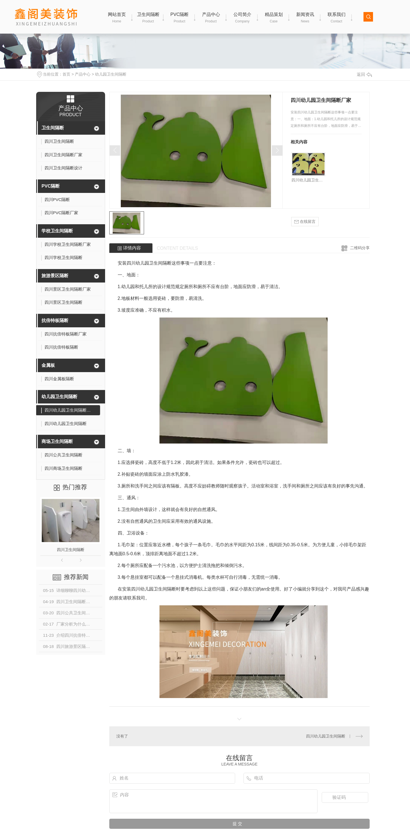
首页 (66, 74)
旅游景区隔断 (54, 275)
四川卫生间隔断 (70, 549)
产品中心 (211, 18)
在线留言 (305, 221)
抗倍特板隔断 (54, 320)
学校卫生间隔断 (57, 230)
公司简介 (242, 18)
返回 (364, 74)
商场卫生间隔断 (57, 441)
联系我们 (336, 18)
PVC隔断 (179, 18)
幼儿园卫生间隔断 (110, 74)
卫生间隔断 (148, 18)
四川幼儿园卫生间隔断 (308, 180)
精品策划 (273, 18)
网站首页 (117, 18)
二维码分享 (360, 248)
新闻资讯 (305, 18)
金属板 (48, 365)
